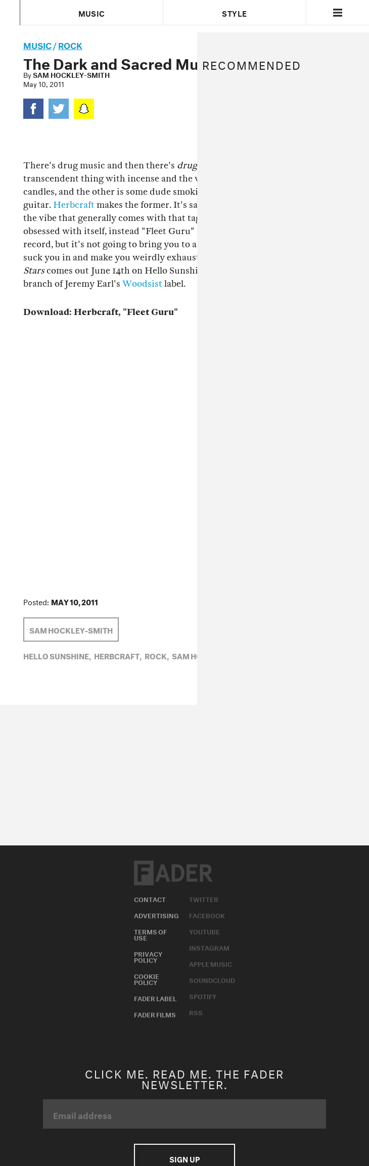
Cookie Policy (146, 978)
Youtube (204, 931)
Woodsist (142, 284)
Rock (70, 44)
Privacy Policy (148, 956)
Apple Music (210, 963)
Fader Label (155, 998)
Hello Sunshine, (57, 655)
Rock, (157, 655)
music (37, 44)
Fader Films (155, 1014)
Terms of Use (150, 934)
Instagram (209, 947)
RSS (196, 1012)
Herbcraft (74, 205)
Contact (150, 898)
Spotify (202, 996)
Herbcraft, (118, 655)
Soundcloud (212, 979)
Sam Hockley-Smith (71, 74)
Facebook (207, 915)
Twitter (203, 898)
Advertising (156, 915)
